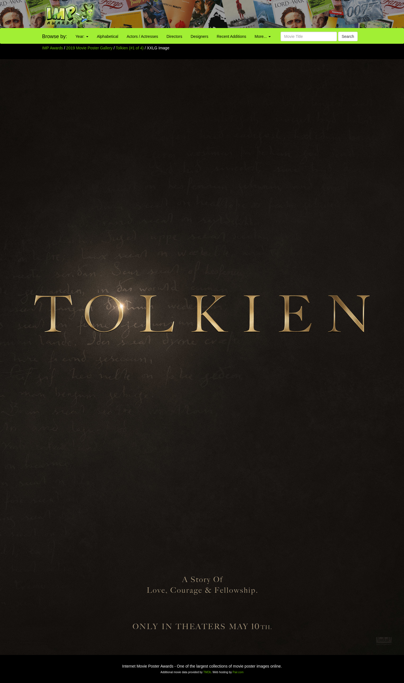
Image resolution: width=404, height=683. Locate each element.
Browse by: (54, 36)
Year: (81, 36)
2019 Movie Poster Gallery (89, 48)
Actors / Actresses (142, 36)
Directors (174, 36)
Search (348, 36)
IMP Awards (52, 48)
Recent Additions (231, 36)
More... (263, 36)
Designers (199, 36)
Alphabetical (107, 36)
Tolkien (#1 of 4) (130, 48)
